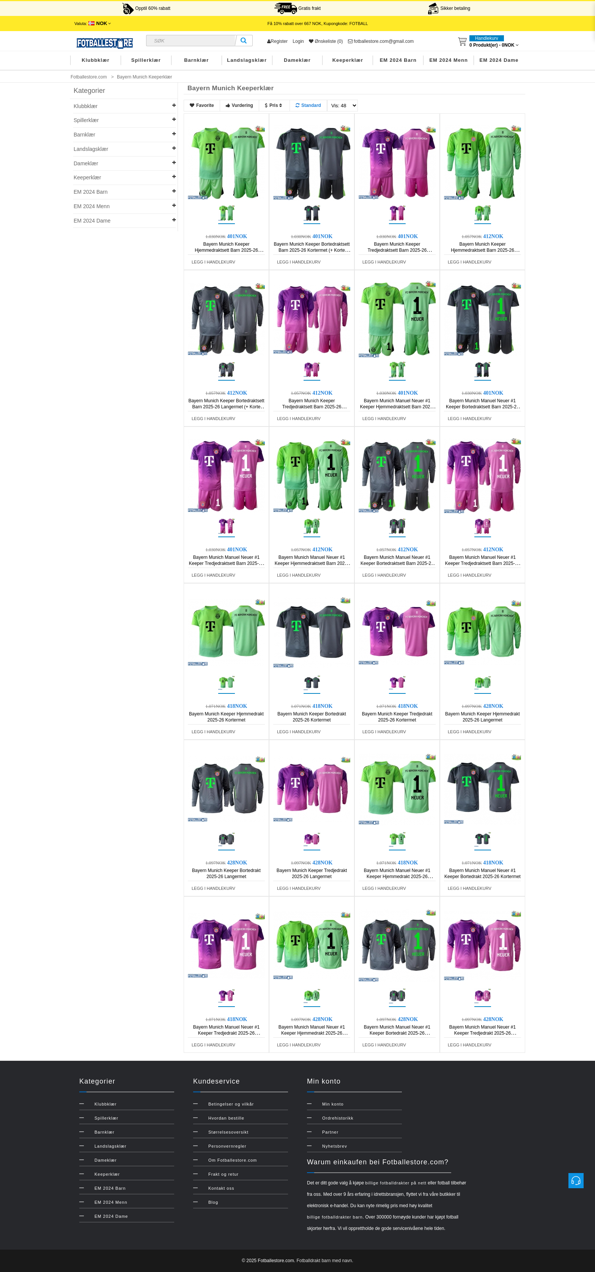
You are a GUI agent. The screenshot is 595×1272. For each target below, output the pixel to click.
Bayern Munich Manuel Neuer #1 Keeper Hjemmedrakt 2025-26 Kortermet (397, 876)
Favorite (202, 105)
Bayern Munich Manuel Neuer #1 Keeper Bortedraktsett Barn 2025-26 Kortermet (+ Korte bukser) (482, 407)
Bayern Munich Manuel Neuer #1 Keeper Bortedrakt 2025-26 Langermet (397, 1033)
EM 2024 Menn (448, 60)
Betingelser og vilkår (231, 1104)
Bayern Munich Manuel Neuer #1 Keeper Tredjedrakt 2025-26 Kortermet (226, 1033)
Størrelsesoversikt (228, 1132)
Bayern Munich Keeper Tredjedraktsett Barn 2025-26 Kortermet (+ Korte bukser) (397, 250)
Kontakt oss (221, 1188)
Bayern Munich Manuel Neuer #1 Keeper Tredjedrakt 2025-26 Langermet (482, 1033)
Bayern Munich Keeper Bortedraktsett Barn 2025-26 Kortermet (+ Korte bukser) (311, 250)
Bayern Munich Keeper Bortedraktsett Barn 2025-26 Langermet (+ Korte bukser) (226, 407)
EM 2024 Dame (499, 60)
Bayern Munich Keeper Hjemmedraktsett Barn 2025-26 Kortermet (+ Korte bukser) (226, 250)
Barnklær (196, 60)
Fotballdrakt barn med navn (324, 1260)
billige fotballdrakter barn (335, 1217)
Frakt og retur (223, 1174)
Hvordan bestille (226, 1118)
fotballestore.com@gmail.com (381, 41)
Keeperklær (348, 60)
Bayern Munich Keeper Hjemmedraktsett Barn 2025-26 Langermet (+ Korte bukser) (482, 250)
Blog (213, 1202)
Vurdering (239, 105)
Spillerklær (146, 60)
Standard (308, 105)
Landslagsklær (247, 60)
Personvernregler (227, 1146)
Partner (330, 1132)
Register (277, 41)
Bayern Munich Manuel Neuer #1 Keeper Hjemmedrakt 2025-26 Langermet (312, 1033)
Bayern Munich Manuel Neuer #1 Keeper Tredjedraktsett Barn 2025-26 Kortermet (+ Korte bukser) (226, 563)
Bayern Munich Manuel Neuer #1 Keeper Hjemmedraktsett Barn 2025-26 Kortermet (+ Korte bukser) (397, 407)
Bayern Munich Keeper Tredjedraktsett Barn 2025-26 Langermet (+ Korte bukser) (312, 407)
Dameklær (297, 60)
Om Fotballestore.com (232, 1160)
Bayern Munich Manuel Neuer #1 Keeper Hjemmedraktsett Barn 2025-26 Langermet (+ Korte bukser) (312, 563)
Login (298, 41)
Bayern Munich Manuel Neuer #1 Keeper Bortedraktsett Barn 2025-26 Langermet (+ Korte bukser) (397, 563)
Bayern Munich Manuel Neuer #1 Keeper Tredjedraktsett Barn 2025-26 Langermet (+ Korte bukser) (482, 563)
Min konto (333, 1104)
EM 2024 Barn (398, 60)
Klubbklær (95, 60)
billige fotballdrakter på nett (395, 1183)
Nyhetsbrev (334, 1146)
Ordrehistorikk (337, 1118)
